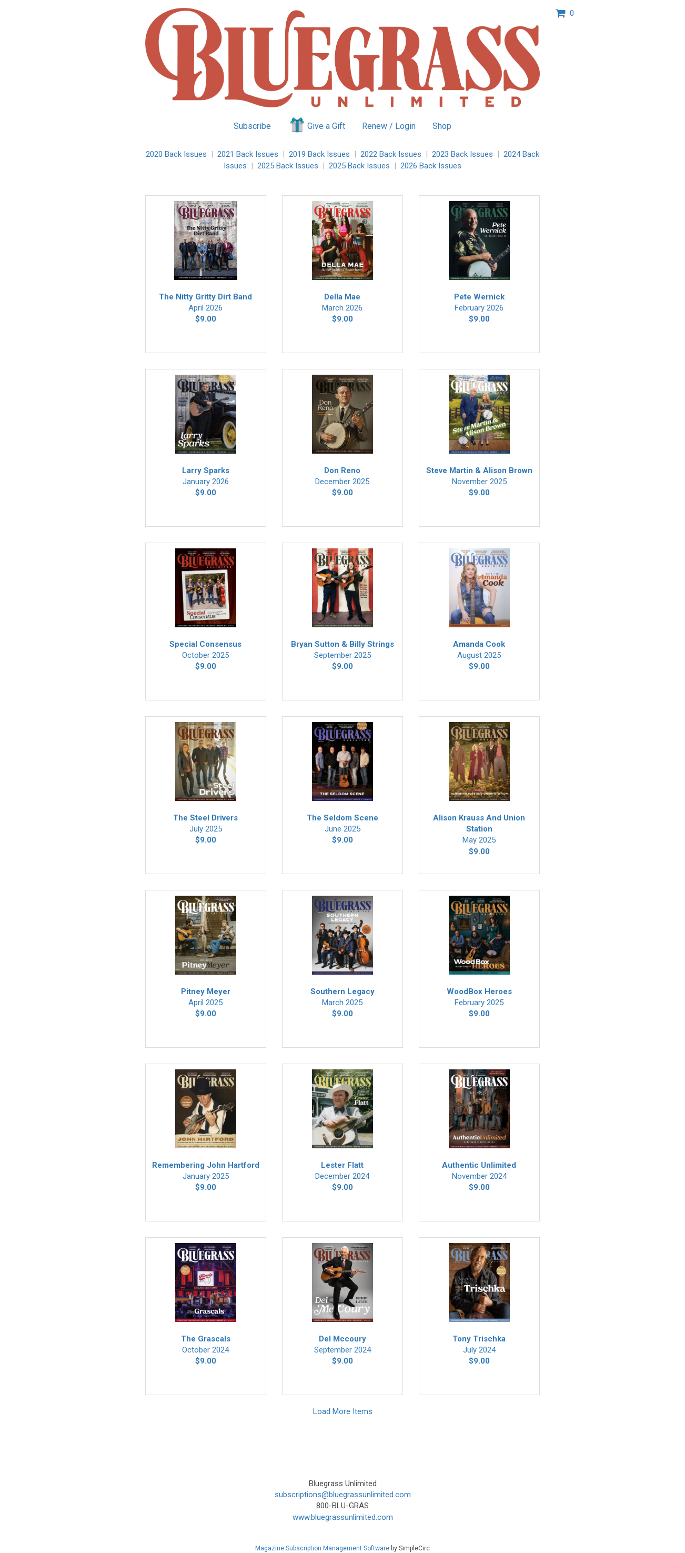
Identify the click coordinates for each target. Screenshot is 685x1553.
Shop (441, 126)
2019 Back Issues (319, 154)
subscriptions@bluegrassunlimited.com (343, 1494)
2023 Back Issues (462, 154)
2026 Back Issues (430, 166)
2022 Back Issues (390, 154)
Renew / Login (389, 126)
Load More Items (342, 1411)
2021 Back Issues (247, 154)
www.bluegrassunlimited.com (343, 1517)
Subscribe (252, 126)
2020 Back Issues (176, 154)
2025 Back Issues (287, 166)
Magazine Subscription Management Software (322, 1548)
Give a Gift (316, 125)
